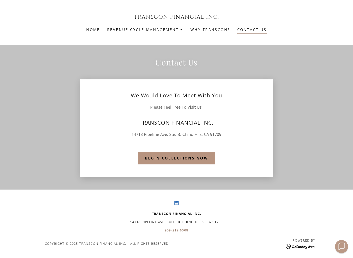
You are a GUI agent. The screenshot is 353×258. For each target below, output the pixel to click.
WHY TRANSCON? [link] (210, 29)
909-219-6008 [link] (176, 230)
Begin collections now (176, 158)
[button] (145, 29)
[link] (176, 17)
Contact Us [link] (252, 29)
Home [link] (93, 29)
